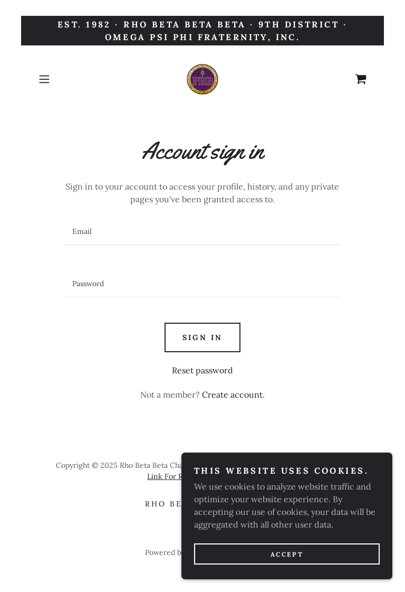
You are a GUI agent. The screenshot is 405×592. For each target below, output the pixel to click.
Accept (287, 568)
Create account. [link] (233, 394)
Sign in (202, 337)
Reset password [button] (202, 370)
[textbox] (202, 231)
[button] (59, 79)
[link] (202, 79)
